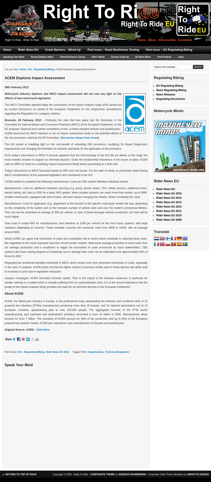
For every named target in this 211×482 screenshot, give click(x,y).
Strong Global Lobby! (42, 57)
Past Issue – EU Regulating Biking (169, 49)
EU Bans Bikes (143, 57)
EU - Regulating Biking (31, 352)
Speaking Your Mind (13, 57)
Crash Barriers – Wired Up (63, 49)
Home (7, 49)
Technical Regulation (117, 352)
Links (181, 57)
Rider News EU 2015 (169, 193)
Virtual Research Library (72, 57)
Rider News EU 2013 (169, 202)
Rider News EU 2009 (169, 219)
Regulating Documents (170, 98)
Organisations (95, 352)
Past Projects (164, 57)
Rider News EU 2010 (169, 215)
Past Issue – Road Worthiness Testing (113, 49)
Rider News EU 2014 (169, 197)
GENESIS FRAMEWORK (132, 474)
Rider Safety (98, 57)
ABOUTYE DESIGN (198, 474)
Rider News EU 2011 (169, 211)
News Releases (165, 94)
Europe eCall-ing (120, 57)
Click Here (42, 329)
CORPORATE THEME (102, 474)
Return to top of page (20, 474)
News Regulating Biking (171, 90)
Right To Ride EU (105, 15)
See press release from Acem (80, 137)
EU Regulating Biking (169, 85)
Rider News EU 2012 (57, 352)
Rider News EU (28, 49)
